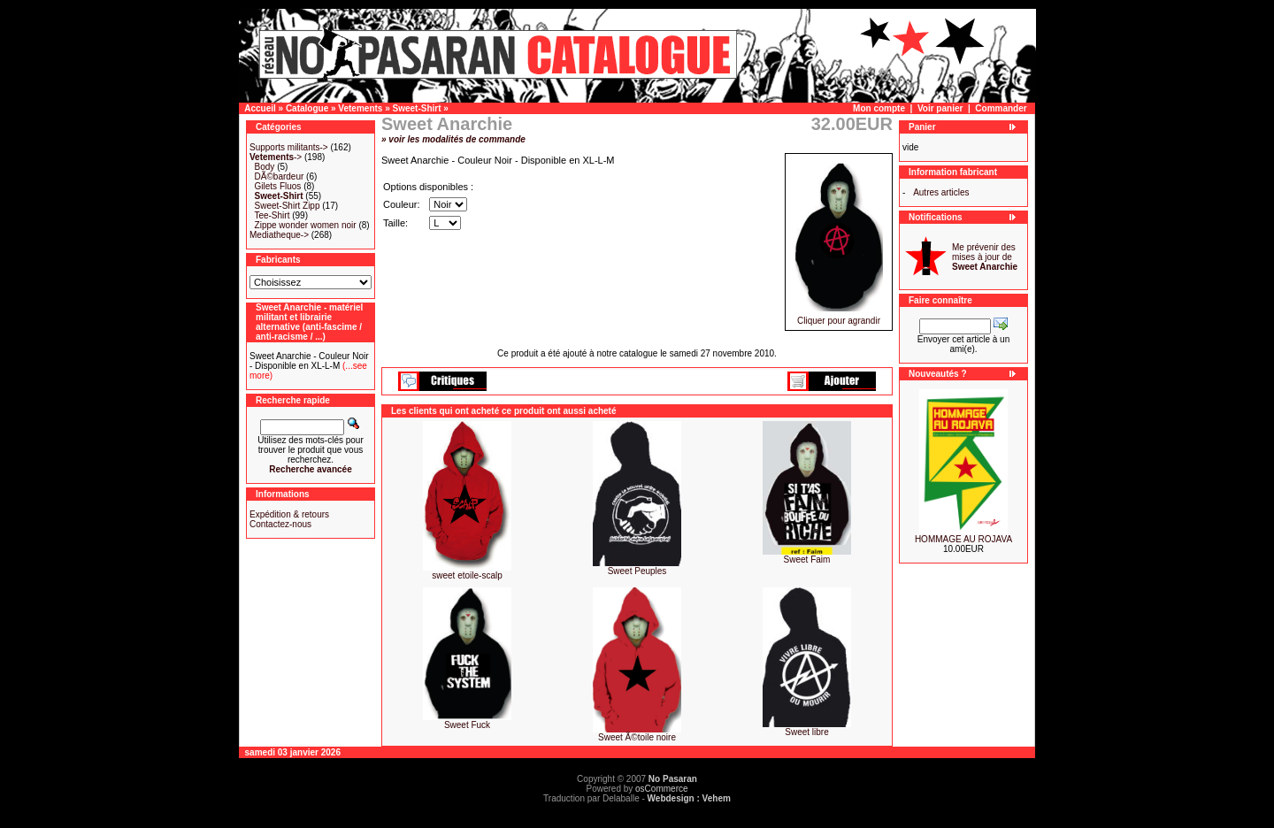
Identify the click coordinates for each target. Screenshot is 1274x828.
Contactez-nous (280, 524)
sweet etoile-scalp (467, 575)
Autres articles (941, 192)
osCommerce (661, 789)
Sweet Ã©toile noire (637, 737)
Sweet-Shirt (417, 108)
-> (275, 157)
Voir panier (940, 108)
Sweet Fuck (467, 725)
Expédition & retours (289, 514)
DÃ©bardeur (279, 176)
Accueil (260, 108)
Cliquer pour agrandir (838, 317)
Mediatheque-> (279, 235)
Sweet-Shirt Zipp (287, 206)
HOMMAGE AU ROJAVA (963, 539)
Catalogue (307, 108)
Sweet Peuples (637, 571)
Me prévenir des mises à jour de (984, 257)
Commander (1000, 108)
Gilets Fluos (278, 186)
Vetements (360, 108)
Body (265, 167)
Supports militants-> (288, 147)
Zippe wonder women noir (306, 225)
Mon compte (879, 108)
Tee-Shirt (271, 215)
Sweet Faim (807, 559)
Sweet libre (806, 732)
